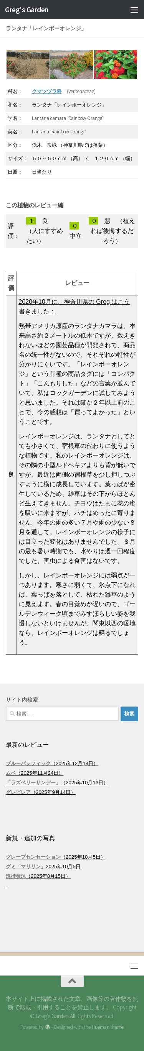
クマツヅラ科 (47, 91)
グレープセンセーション (33, 857)
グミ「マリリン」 (26, 866)
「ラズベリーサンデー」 (33, 782)
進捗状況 (16, 876)
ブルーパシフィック (28, 763)
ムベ (11, 773)
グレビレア (18, 792)
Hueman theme (108, 1027)
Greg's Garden (26, 9)
